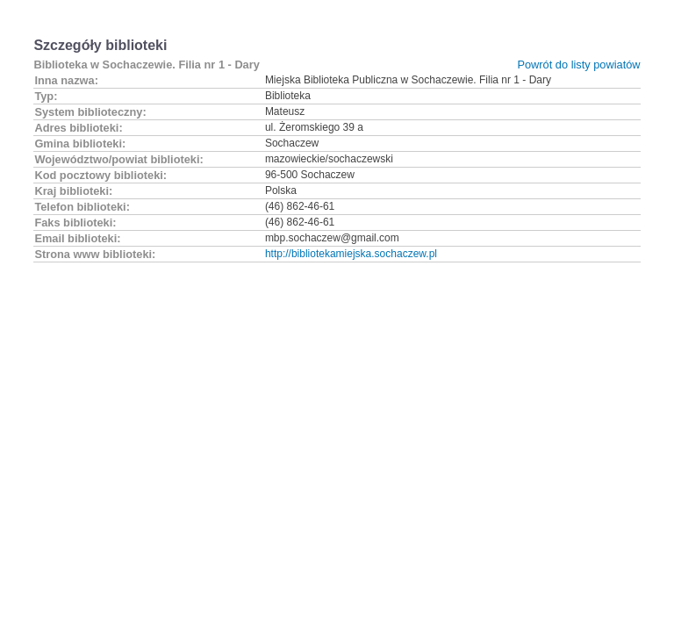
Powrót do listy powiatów (578, 64)
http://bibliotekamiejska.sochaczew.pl (351, 254)
